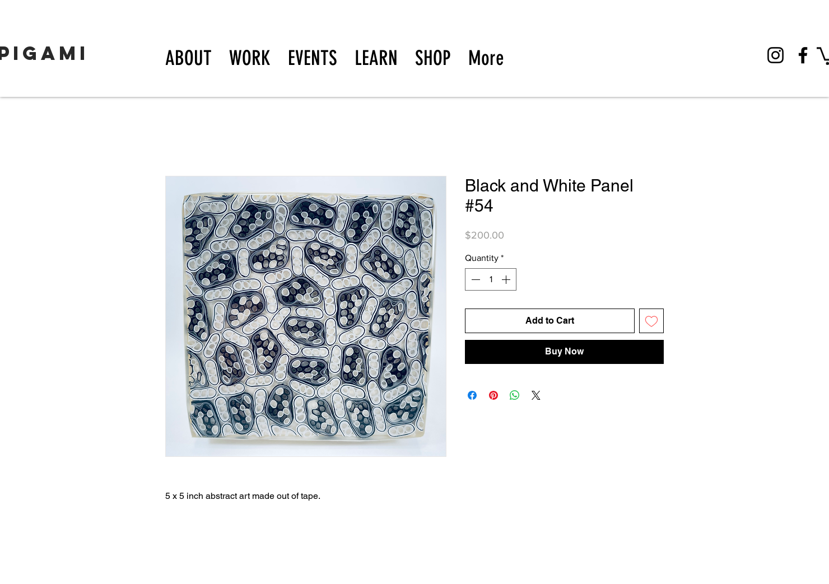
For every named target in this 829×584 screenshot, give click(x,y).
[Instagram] (775, 55)
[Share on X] (536, 395)
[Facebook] (803, 55)
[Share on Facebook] (472, 395)
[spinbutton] (490, 279)
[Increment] (507, 279)
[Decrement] (474, 279)
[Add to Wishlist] (651, 321)
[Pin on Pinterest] (493, 395)
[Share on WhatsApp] (514, 395)
